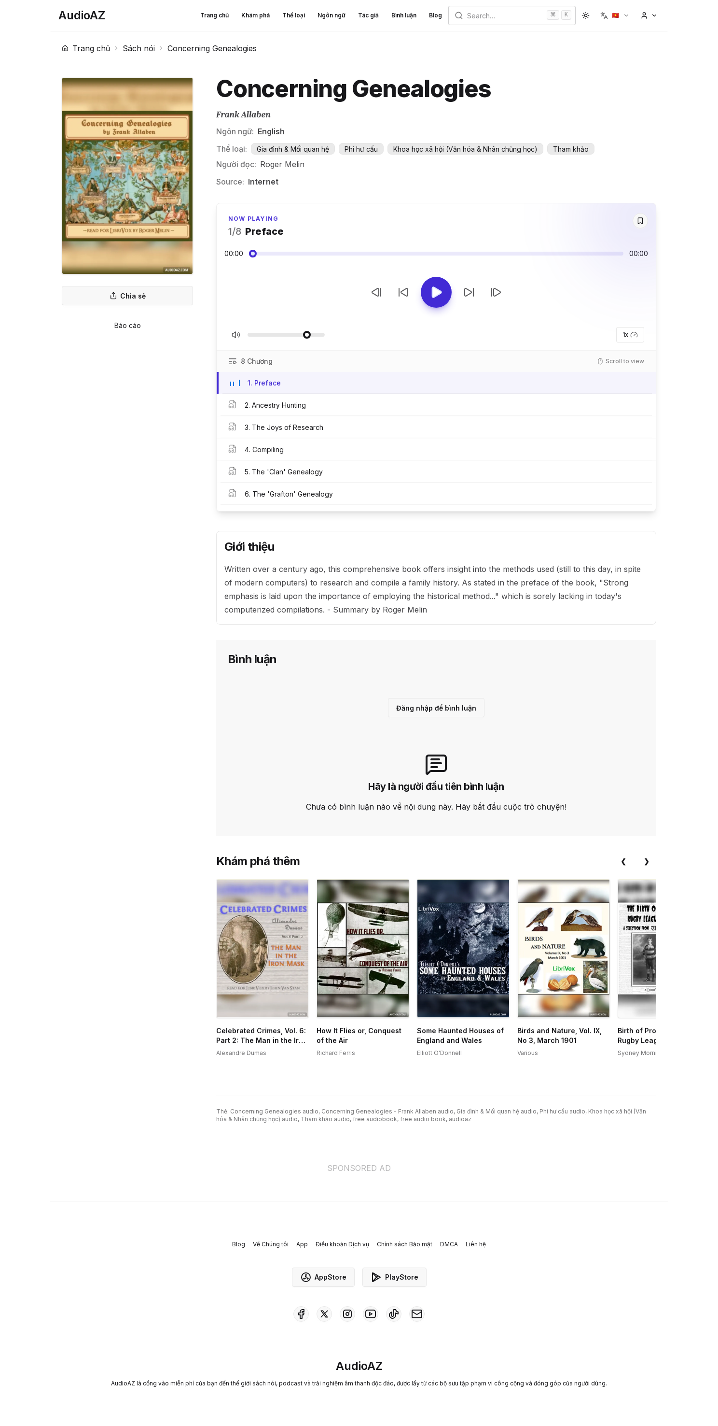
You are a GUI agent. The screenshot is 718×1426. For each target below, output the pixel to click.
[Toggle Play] (436, 292)
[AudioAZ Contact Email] (417, 1314)
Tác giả (368, 15)
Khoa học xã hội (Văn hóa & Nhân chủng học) (465, 149)
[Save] (640, 220)
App (302, 1244)
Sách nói (139, 48)
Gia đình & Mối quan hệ (293, 149)
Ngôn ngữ (331, 15)
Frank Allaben (243, 115)
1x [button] (630, 335)
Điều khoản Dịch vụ (342, 1244)
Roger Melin (282, 164)
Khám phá (255, 15)
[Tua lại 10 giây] (403, 292)
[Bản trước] (376, 292)
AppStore (323, 1277)
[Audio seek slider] (436, 253)
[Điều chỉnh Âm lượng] (286, 335)
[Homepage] (82, 15)
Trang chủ (214, 15)
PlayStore (394, 1277)
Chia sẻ (128, 296)
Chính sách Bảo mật (404, 1244)
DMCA (449, 1244)
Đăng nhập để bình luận (436, 708)
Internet (263, 181)
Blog (435, 15)
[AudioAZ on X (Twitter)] (324, 1314)
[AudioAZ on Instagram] (347, 1314)
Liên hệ (476, 1244)
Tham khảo (571, 149)
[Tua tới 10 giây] (469, 292)
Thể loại (293, 15)
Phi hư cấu (361, 149)
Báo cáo (127, 325)
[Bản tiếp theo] (496, 292)
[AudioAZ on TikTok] (393, 1314)
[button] (615, 15)
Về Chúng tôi (271, 1244)
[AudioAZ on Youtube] (370, 1314)
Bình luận (403, 15)
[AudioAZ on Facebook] (301, 1314)
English (271, 131)
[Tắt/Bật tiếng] (236, 334)
